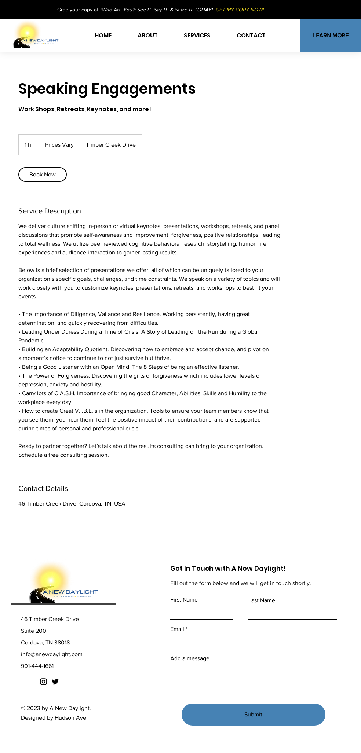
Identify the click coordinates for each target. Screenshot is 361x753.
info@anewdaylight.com (52, 654)
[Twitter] (55, 681)
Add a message (189, 658)
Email (177, 629)
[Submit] (253, 715)
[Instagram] (43, 681)
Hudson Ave (70, 718)
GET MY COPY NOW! (239, 9)
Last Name (261, 600)
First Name (184, 600)
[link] (42, 174)
